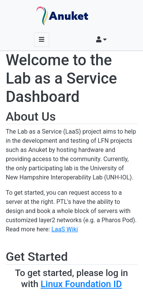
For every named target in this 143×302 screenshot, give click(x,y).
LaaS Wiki (64, 229)
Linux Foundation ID (81, 284)
